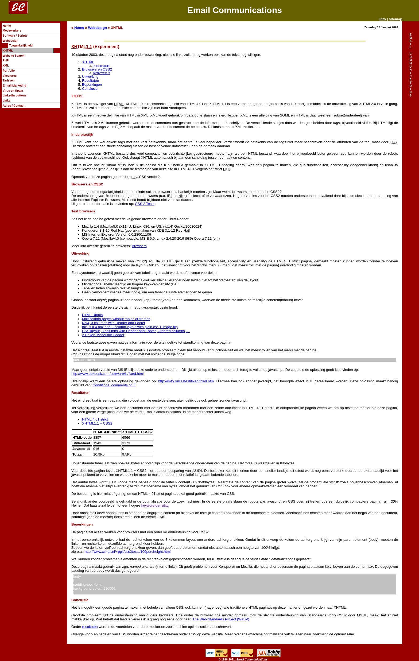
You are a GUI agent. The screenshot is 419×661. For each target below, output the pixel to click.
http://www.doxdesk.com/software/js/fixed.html (107, 374)
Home (79, 28)
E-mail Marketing (14, 85)
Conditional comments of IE (114, 385)
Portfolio (9, 70)
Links (6, 100)
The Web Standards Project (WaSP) (220, 619)
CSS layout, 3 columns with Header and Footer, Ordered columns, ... (136, 331)
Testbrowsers (101, 73)
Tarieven (9, 80)
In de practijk (101, 65)
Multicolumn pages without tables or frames (116, 319)
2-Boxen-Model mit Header (103, 335)
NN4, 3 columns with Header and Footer (113, 323)
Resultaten (90, 81)
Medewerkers (12, 30)
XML (6, 65)
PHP (6, 60)
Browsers (139, 246)
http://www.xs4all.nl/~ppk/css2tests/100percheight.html (127, 552)
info (382, 19)
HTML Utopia (92, 315)
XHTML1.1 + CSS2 (97, 423)
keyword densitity (154, 505)
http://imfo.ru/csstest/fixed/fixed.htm (186, 381)
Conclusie (90, 89)
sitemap (395, 19)
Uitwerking (90, 77)
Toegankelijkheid (21, 45)
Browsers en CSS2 (97, 69)
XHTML (88, 62)
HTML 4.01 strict (95, 419)
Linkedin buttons (14, 95)
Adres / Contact (13, 105)
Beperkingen (92, 85)
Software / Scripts (15, 35)
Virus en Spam (13, 90)
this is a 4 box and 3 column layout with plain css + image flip (130, 327)
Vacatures (10, 75)
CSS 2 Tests (144, 204)
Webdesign (97, 28)
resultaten (90, 627)
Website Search (14, 55)
